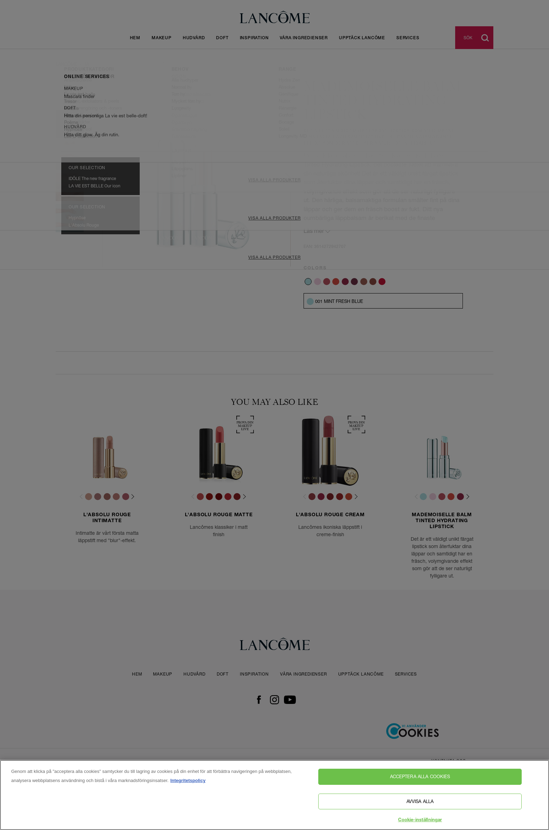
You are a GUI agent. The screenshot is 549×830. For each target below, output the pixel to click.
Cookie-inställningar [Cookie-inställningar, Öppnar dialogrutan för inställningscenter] (420, 822)
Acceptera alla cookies (420, 778)
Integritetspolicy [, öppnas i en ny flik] (187, 782)
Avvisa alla (419, 802)
